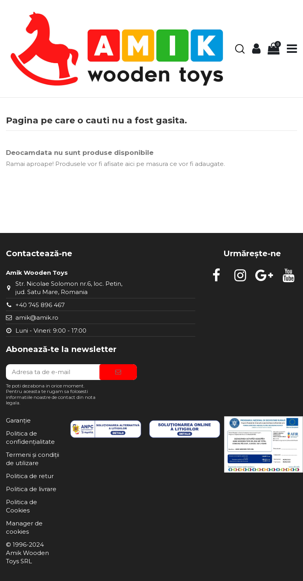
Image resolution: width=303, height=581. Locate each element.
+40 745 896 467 (40, 305)
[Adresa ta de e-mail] (52, 372)
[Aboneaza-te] (118, 372)
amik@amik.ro (36, 317)
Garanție (18, 420)
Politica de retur (30, 476)
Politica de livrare (31, 489)
